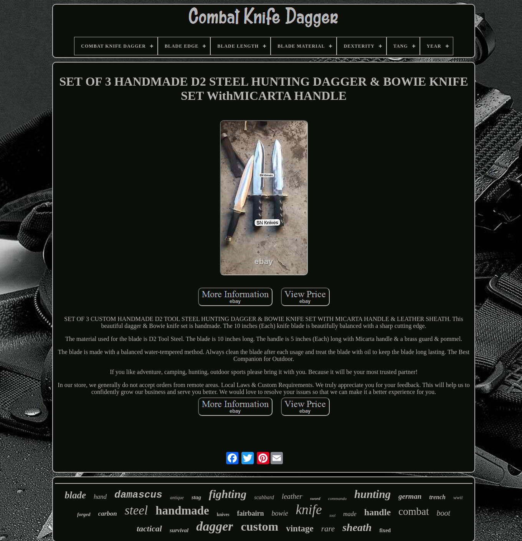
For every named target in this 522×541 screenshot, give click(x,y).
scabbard (264, 497)
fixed (385, 530)
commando (337, 498)
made (350, 514)
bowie (279, 513)
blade (75, 495)
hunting (372, 494)
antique (177, 497)
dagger (214, 526)
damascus (138, 495)
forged (84, 514)
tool (332, 515)
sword (315, 498)
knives (223, 514)
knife (309, 509)
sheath (357, 527)
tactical (149, 528)
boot (444, 513)
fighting (227, 494)
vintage (300, 528)
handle (377, 512)
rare (328, 528)
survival (179, 530)
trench (437, 497)
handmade (182, 510)
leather (292, 496)
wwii (458, 497)
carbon (107, 513)
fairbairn (250, 513)
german (409, 496)
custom (259, 526)
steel (136, 510)
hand (100, 496)
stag (196, 497)
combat (413, 511)
